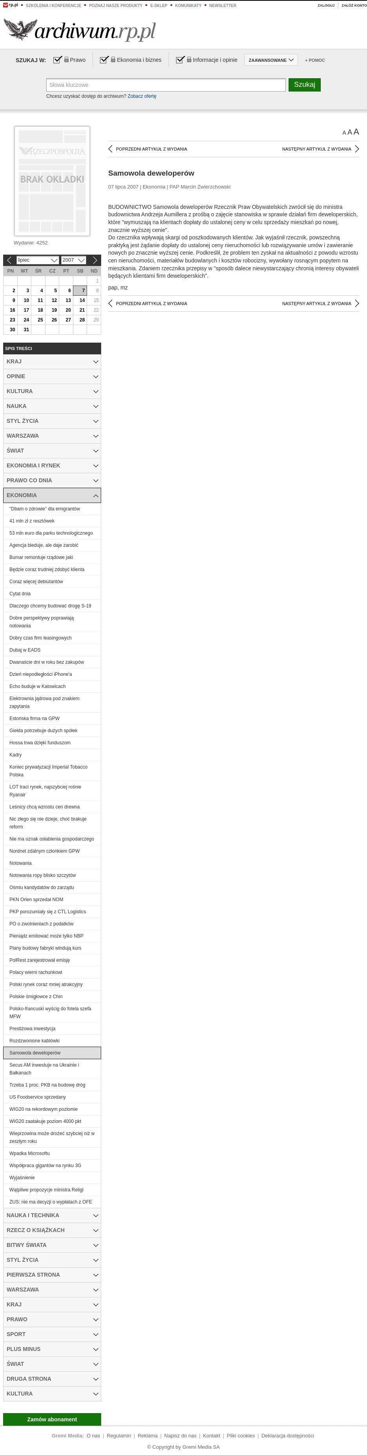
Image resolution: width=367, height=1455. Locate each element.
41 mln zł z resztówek (32, 521)
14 (82, 300)
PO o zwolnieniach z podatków (41, 924)
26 (54, 320)
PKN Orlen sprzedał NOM (36, 899)
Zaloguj (326, 5)
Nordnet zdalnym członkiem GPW (44, 851)
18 (40, 310)
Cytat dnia (20, 593)
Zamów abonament (52, 1419)
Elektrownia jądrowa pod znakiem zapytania (44, 702)
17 (26, 310)
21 (82, 310)
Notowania (20, 863)
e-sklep (158, 6)
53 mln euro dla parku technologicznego (51, 533)
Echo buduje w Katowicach (37, 686)
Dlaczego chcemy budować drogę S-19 (50, 606)
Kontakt (211, 1436)
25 (40, 320)
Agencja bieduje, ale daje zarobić (43, 545)
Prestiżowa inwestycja (32, 1028)
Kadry (15, 755)
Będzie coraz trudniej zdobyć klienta (46, 569)
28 (82, 320)
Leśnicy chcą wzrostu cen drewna (44, 807)
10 (26, 300)
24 (26, 320)
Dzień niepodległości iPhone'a (40, 674)
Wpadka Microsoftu (29, 1153)
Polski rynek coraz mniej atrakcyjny (46, 984)
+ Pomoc (315, 60)
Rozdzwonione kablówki (34, 1041)
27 (68, 320)
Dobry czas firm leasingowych (40, 638)
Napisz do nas (180, 1436)
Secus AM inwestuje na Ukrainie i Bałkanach (44, 1069)
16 (12, 310)
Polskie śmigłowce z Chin (35, 996)
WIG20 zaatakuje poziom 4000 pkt (45, 1121)
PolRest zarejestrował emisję (39, 960)
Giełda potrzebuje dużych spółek (43, 730)
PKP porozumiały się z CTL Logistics (47, 911)
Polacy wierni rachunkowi (35, 972)
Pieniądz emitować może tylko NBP (46, 936)
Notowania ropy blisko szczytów (42, 875)
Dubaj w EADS (24, 650)
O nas (93, 1436)
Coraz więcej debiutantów (36, 581)
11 (40, 300)
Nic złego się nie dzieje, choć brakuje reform (48, 823)
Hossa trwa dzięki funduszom (40, 742)
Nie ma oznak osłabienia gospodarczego (51, 839)
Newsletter (222, 6)
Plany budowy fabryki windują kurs (45, 948)
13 (68, 300)
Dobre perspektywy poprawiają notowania (41, 622)
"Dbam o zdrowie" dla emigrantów (44, 509)
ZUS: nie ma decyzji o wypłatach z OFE (50, 1202)
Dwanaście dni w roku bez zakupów (46, 662)
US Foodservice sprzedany (37, 1097)
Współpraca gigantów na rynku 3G (45, 1165)
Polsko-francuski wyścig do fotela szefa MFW (50, 1012)
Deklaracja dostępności (288, 1436)
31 (26, 329)
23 (12, 320)
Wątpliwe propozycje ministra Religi (46, 1190)
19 (54, 310)
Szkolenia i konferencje (53, 6)
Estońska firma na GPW (34, 718)
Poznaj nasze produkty (115, 6)
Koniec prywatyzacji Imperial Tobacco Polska (48, 771)
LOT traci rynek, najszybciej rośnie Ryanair (45, 791)
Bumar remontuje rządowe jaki (41, 557)
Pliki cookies (241, 1436)
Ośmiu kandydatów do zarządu (41, 887)
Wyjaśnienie (22, 1177)
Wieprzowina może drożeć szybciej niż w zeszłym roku (51, 1137)
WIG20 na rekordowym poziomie (43, 1109)
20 (68, 310)
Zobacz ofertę (141, 96)
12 (54, 300)
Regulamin (119, 1436)
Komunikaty (188, 6)
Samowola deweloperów (34, 1053)
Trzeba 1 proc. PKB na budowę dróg (47, 1085)
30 (12, 329)
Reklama (148, 1436)
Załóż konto (354, 5)
